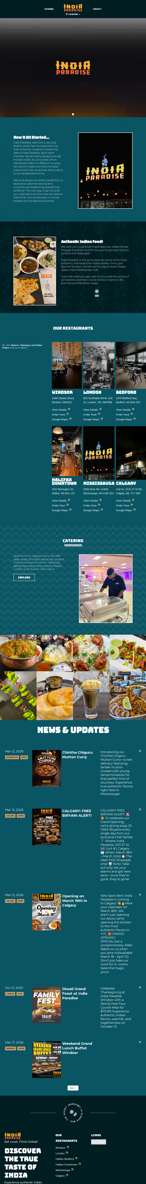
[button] (75, 14)
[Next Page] (73, 1088)
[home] (73, 6)
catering (49, 9)
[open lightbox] (18, 653)
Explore (24, 577)
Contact (97, 9)
